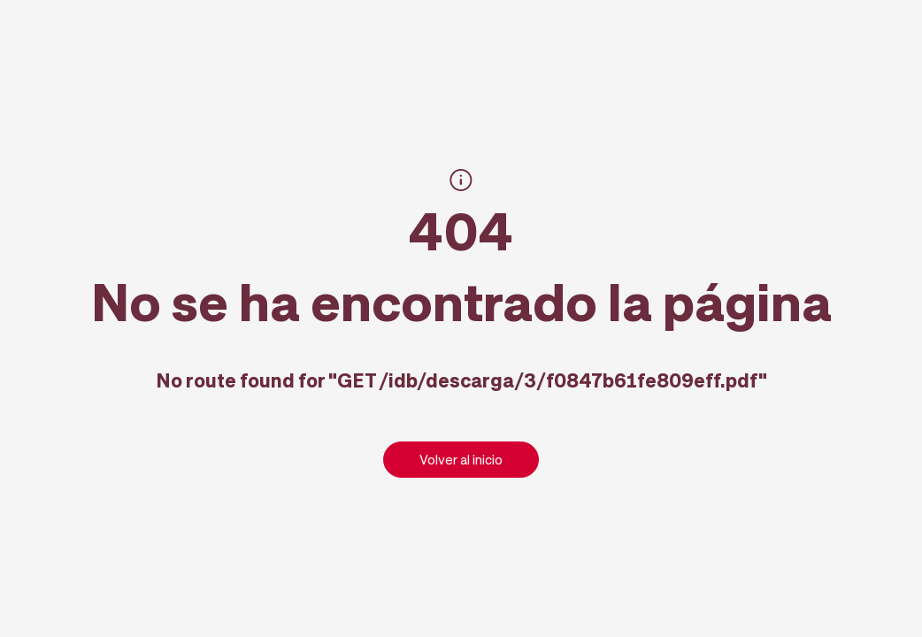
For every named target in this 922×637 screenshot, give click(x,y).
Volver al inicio (461, 459)
